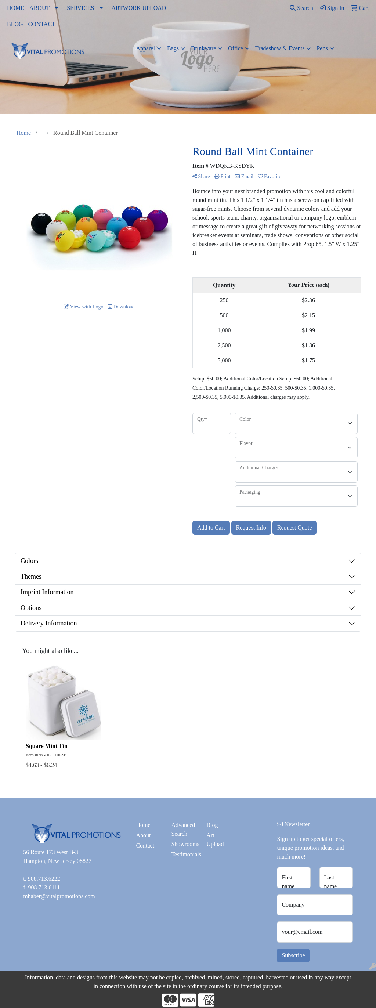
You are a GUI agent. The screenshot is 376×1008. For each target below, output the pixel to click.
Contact (145, 845)
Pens (322, 48)
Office (235, 48)
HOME (15, 8)
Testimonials (184, 854)
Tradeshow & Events (280, 48)
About (143, 835)
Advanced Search (183, 829)
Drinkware (203, 48)
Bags (173, 48)
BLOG (15, 24)
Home (143, 825)
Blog (212, 825)
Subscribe (293, 955)
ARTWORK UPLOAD (139, 8)
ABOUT (39, 8)
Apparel (145, 48)
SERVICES (80, 8)
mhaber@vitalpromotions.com (59, 896)
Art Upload (215, 839)
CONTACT (41, 24)
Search (301, 8)
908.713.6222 (44, 878)
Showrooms (184, 844)
